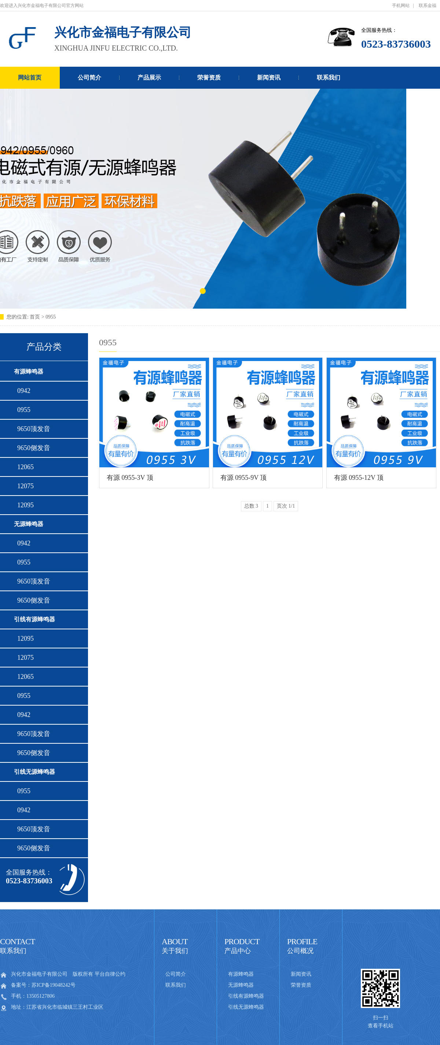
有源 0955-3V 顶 (130, 477)
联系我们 (328, 77)
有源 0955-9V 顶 (243, 477)
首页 (35, 317)
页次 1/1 (286, 506)
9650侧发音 (32, 448)
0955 (22, 409)
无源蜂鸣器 (28, 524)
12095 (24, 505)
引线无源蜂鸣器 (34, 772)
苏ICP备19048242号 (54, 985)
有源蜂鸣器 (28, 371)
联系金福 (427, 5)
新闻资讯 (268, 77)
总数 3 (251, 506)
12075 (24, 486)
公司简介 (89, 77)
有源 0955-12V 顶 (359, 477)
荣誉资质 (209, 77)
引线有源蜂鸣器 (34, 619)
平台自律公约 (110, 974)
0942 (22, 390)
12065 (24, 467)
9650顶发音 (32, 429)
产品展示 (149, 77)
